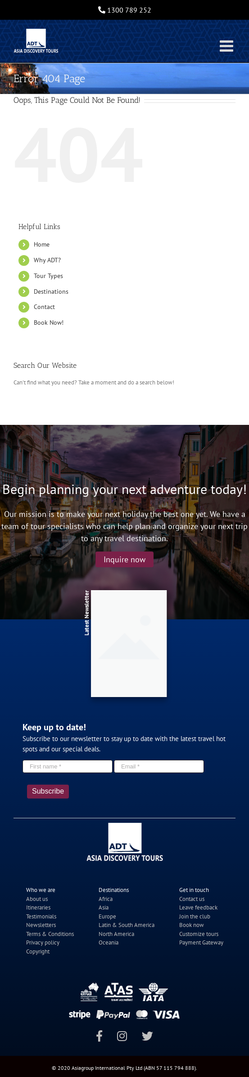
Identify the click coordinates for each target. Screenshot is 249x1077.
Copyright (38, 951)
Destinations (51, 291)
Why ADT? (47, 260)
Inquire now (124, 559)
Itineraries (38, 907)
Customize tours (198, 934)
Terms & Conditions (50, 934)
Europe (107, 916)
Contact (44, 307)
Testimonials (41, 916)
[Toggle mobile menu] (227, 45)
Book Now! (48, 322)
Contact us (191, 899)
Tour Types (48, 276)
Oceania (108, 942)
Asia (104, 907)
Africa (106, 899)
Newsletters (41, 925)
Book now (191, 925)
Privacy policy (42, 942)
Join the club (194, 916)
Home (42, 244)
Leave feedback (198, 907)
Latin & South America (126, 925)
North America (116, 934)
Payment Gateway (201, 942)
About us (37, 899)
